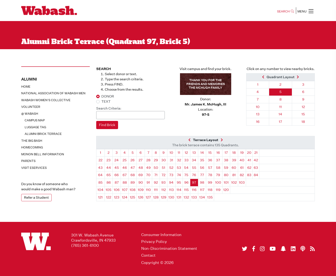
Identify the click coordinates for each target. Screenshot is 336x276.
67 (125, 175)
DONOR (107, 96)
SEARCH (285, 11)
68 (132, 175)
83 (249, 175)
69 (140, 175)
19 (242, 153)
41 (249, 160)
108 (132, 190)
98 (202, 182)
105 (108, 190)
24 (116, 160)
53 (179, 168)
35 (202, 160)
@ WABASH (29, 114)
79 (218, 175)
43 (100, 168)
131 (179, 197)
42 (256, 160)
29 (156, 160)
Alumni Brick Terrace (43, 134)
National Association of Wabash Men (53, 93)
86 (108, 182)
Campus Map (35, 120)
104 (101, 190)
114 (179, 190)
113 (171, 190)
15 (303, 114)
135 (210, 197)
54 (186, 168)
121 (100, 197)
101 (226, 182)
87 (117, 182)
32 (179, 160)
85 (100, 182)
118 (210, 190)
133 (194, 197)
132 (186, 197)
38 (226, 160)
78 (210, 175)
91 (148, 182)
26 (132, 160)
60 (234, 168)
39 (234, 160)
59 (226, 168)
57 (210, 168)
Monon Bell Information (42, 154)
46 (124, 168)
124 (125, 197)
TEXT (106, 101)
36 (210, 160)
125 (132, 197)
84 (256, 175)
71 (156, 175)
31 (171, 160)
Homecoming (32, 147)
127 (148, 197)
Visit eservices (34, 168)
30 (163, 160)
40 (242, 160)
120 (226, 190)
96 (186, 182)
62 (249, 168)
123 (116, 197)
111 (156, 190)
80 (226, 175)
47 (132, 168)
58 (218, 168)
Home (25, 86)
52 (171, 168)
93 (163, 182)
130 (171, 197)
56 (202, 168)
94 (171, 182)
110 (148, 190)
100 (218, 182)
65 (108, 175)
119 (218, 190)
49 (148, 168)
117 (202, 190)
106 (117, 190)
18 (303, 122)
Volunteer (30, 107)
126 (140, 197)
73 (171, 175)
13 (258, 114)
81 (234, 175)
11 (280, 107)
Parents (28, 161)
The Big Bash (31, 141)
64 (100, 175)
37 (218, 160)
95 (179, 182)
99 (210, 182)
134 (202, 197)
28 (148, 160)
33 (186, 160)
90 (140, 182)
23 (108, 160)
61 (242, 168)
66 (116, 175)
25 (125, 160)
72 (163, 175)
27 (140, 160)
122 (108, 197)
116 (194, 190)
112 (163, 190)
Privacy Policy (154, 241)
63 (256, 168)
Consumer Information (161, 235)
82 (242, 175)
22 (100, 160)
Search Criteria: (108, 108)
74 (179, 175)
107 (125, 190)
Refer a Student (36, 197)
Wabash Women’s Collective (45, 100)
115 (186, 190)
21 (256, 153)
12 (303, 107)
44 (108, 168)
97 (194, 182)
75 (186, 175)
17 (280, 122)
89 (132, 182)
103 (242, 182)
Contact (148, 255)
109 (141, 190)
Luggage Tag (35, 127)
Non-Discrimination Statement (169, 248)
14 (280, 114)
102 (234, 182)
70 (148, 175)
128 (156, 197)
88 (125, 182)
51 (163, 168)
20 (249, 153)
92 (156, 182)
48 (140, 168)
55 (194, 168)
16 (258, 122)
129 (163, 197)
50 (156, 168)
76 (194, 175)
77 (202, 175)
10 (258, 107)
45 (116, 168)
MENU (305, 11)
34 (194, 160)
